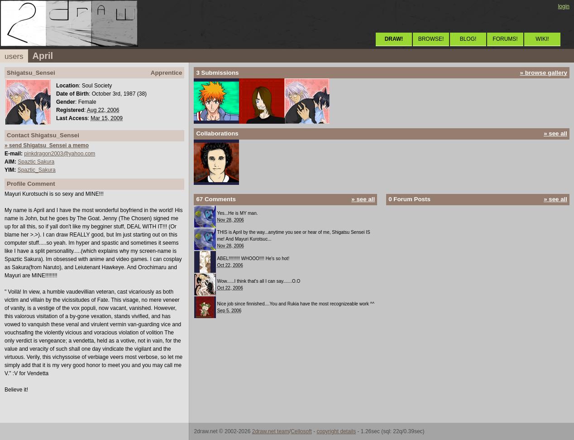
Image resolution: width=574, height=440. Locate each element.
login (563, 6)
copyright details (336, 431)
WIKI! (542, 39)
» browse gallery (543, 72)
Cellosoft (301, 431)
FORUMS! (505, 39)
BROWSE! (431, 39)
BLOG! (468, 39)
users (14, 56)
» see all (555, 133)
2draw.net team (270, 431)
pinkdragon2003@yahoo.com (59, 153)
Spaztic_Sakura (37, 170)
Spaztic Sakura (36, 162)
